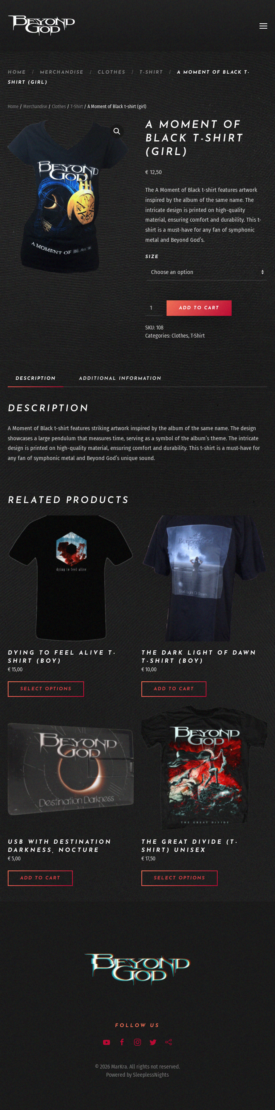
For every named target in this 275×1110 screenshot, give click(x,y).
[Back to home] (42, 26)
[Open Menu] (263, 25)
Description (35, 378)
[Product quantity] (154, 308)
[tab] (32, 379)
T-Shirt (151, 72)
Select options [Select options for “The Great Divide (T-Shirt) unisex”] (179, 878)
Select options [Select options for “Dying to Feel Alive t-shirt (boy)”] (46, 689)
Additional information (120, 378)
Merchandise (62, 72)
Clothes (111, 72)
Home (17, 72)
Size (152, 257)
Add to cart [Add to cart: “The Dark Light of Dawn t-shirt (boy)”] (174, 689)
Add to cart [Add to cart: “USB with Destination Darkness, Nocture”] (40, 878)
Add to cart (199, 308)
